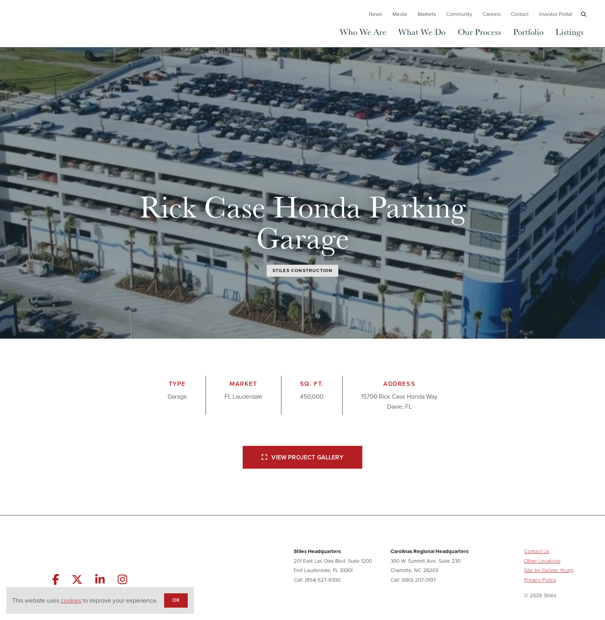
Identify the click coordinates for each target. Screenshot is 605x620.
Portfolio (528, 31)
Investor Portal (555, 14)
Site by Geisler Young (549, 570)
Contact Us (536, 551)
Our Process (479, 31)
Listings (569, 31)
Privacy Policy (540, 580)
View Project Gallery (302, 457)
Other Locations (542, 561)
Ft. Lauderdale (243, 396)
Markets (427, 14)
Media (399, 14)
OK (175, 600)
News (375, 14)
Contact (520, 14)
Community (459, 14)
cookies (71, 600)
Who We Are (363, 31)
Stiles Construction (303, 270)
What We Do (422, 31)
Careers (491, 14)
